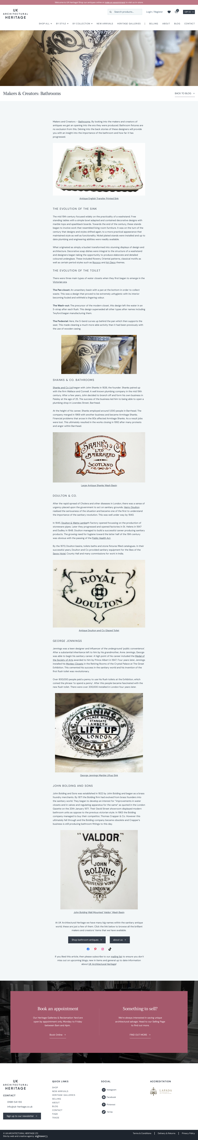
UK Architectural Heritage (102, 964)
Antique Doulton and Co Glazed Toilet (99, 630)
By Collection (81, 23)
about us (118, 939)
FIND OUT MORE (138, 1034)
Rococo (96, 262)
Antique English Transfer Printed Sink (99, 198)
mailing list (116, 956)
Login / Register (154, 11)
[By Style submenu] (67, 23)
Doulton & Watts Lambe (74, 522)
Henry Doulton (131, 507)
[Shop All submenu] (51, 23)
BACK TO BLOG (183, 93)
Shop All (44, 23)
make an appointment (115, 2)
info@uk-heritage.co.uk (20, 1106)
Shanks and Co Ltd (63, 387)
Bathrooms (84, 121)
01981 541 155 (14, 1102)
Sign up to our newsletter (20, 1116)
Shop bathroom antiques (85, 939)
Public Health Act (101, 538)
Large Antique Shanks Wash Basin (99, 485)
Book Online (56, 1034)
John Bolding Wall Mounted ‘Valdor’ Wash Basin (99, 912)
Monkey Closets (74, 663)
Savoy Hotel (59, 553)
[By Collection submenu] (91, 23)
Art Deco (111, 262)
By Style (61, 23)
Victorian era (60, 282)
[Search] (110, 12)
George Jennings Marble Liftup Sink (99, 775)
